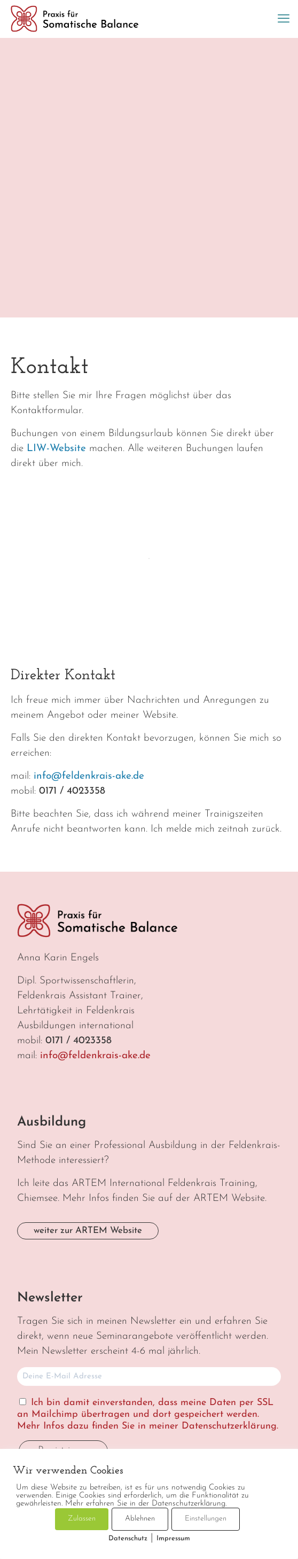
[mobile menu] (284, 20)
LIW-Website (56, 449)
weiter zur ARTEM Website (88, 1230)
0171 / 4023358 (72, 791)
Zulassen (82, 1519)
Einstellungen (205, 1519)
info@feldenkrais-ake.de (89, 776)
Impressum (173, 1538)
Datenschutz (127, 1538)
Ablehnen (140, 1519)
